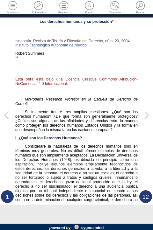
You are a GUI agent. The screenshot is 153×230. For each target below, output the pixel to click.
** (16, 58)
